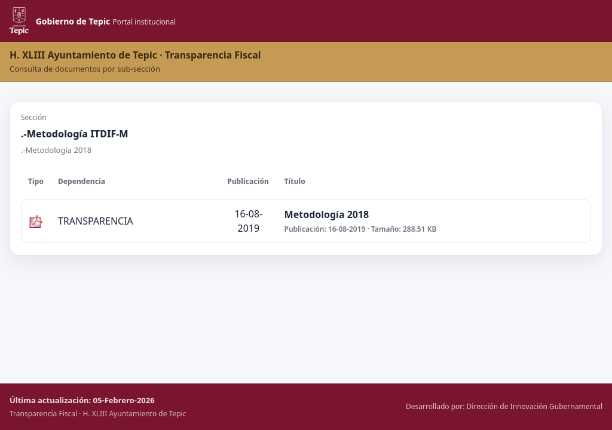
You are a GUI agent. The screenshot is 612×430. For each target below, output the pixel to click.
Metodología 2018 (326, 214)
